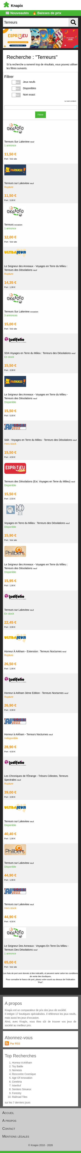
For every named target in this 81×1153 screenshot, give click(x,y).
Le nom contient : (71, 101)
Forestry (16, 1093)
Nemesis (17, 1070)
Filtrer (40, 114)
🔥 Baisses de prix (46, 13)
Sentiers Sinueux (21, 1089)
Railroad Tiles (19, 1096)
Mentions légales (15, 1136)
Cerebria (17, 1081)
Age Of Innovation (22, 1077)
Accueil (8, 1113)
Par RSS (15, 1043)
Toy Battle (17, 1066)
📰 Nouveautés (17, 13)
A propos (9, 1121)
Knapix (13, 6)
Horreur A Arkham (22, 1062)
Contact (8, 1128)
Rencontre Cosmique (24, 1074)
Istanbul (16, 1085)
